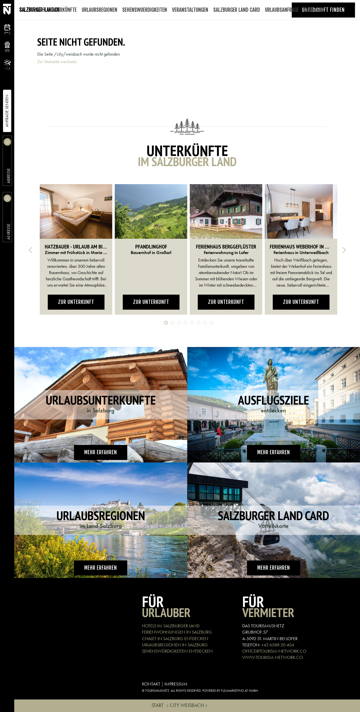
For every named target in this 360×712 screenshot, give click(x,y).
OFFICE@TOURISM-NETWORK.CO (274, 651)
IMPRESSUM (176, 684)
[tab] (166, 322)
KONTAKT (151, 684)
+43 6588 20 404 (277, 645)
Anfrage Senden (7, 111)
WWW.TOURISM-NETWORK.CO (272, 657)
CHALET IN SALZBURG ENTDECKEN (175, 638)
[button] (30, 250)
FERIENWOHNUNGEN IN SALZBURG (177, 632)
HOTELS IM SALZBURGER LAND (171, 626)
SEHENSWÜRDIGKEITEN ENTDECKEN (177, 651)
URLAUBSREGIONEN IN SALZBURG (175, 645)
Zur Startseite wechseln (56, 61)
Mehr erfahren (100, 452)
